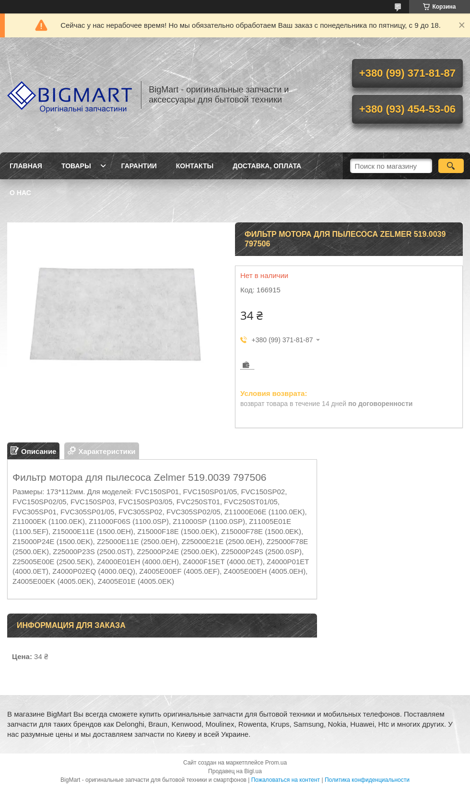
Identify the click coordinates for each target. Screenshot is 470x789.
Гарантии (139, 166)
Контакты (194, 166)
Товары (76, 166)
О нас (20, 193)
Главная (26, 166)
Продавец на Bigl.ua (235, 771)
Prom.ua (276, 762)
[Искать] (451, 166)
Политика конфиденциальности (367, 780)
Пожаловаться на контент (285, 780)
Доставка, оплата (267, 166)
